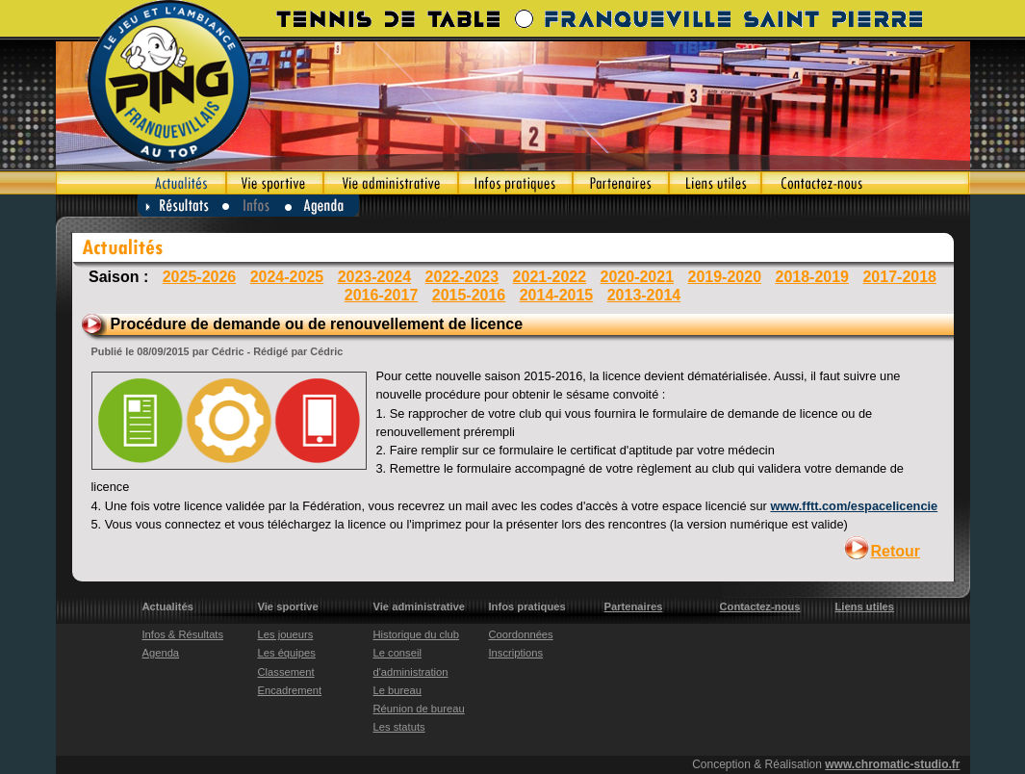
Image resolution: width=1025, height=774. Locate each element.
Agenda (323, 205)
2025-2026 (200, 277)
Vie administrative (390, 182)
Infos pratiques (515, 182)
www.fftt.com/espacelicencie (853, 506)
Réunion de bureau (419, 708)
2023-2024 (375, 277)
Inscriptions (516, 652)
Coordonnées (521, 634)
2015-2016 (469, 295)
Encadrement (290, 690)
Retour (896, 551)
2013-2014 (644, 295)
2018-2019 (812, 277)
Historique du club (416, 634)
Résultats (180, 205)
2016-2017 (382, 295)
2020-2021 (638, 277)
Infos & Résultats (183, 634)
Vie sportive (274, 182)
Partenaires (621, 182)
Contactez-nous (865, 182)
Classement (286, 672)
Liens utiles (715, 182)
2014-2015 (557, 295)
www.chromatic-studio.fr (892, 764)
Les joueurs (286, 634)
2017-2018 (899, 277)
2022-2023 (462, 277)
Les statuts (399, 727)
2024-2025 (287, 277)
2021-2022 (550, 277)
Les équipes (287, 652)
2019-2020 (725, 277)
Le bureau (397, 690)
